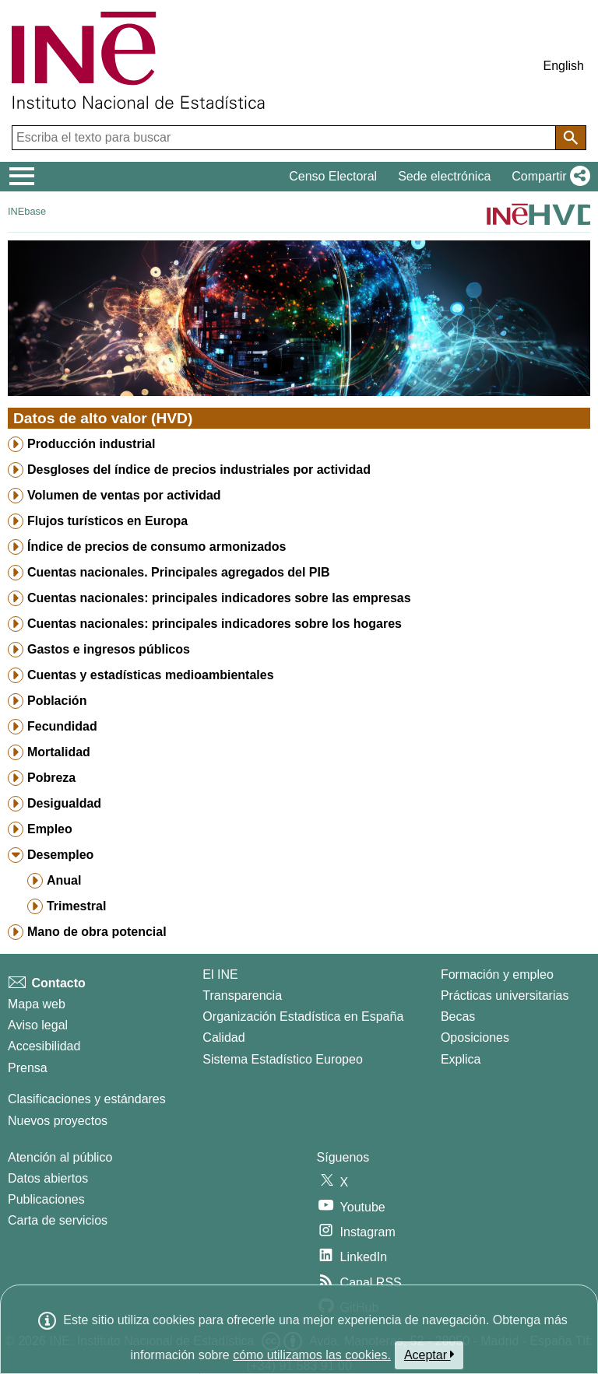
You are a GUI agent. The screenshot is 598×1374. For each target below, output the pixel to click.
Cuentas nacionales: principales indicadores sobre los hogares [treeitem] (214, 623)
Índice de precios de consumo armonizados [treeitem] (157, 546)
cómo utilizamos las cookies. (312, 1355)
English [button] (563, 65)
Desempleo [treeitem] (60, 854)
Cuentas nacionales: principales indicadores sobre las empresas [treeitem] (219, 598)
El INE (219, 974)
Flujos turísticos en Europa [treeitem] (107, 521)
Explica (461, 1059)
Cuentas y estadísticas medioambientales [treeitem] (150, 675)
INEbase (27, 211)
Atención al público (60, 1157)
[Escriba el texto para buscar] (285, 137)
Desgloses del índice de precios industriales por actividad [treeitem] (199, 469)
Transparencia (242, 995)
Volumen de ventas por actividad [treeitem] (124, 495)
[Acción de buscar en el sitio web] (570, 137)
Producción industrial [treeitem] (91, 443)
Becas (458, 1016)
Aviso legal (38, 1025)
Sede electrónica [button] (444, 176)
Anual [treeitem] (64, 880)
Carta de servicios (57, 1220)
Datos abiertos (48, 1178)
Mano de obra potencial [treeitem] (97, 931)
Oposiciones (475, 1037)
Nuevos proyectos (57, 1120)
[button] (547, 177)
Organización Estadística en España (302, 1016)
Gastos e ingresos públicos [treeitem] (108, 649)
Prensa (27, 1067)
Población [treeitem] (56, 700)
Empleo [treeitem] (49, 829)
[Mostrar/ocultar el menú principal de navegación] (22, 177)
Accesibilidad (44, 1046)
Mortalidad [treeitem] (58, 752)
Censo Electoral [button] (333, 176)
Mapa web (36, 1004)
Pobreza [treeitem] (51, 777)
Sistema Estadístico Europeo (282, 1059)
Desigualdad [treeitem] (64, 803)
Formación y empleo (497, 974)
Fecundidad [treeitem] (62, 726)
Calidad (223, 1037)
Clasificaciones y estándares (87, 1099)
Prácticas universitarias (505, 995)
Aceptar (429, 1355)
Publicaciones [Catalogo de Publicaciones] (46, 1199)
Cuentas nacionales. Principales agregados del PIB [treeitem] (178, 572)
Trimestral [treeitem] (76, 906)
